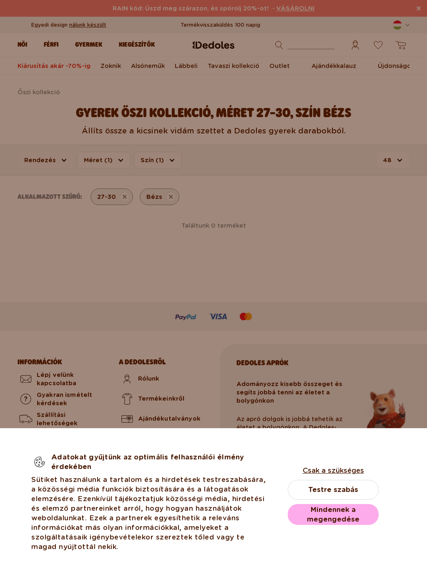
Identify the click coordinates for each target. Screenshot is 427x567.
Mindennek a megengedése (333, 514)
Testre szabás (333, 490)
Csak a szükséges (333, 470)
